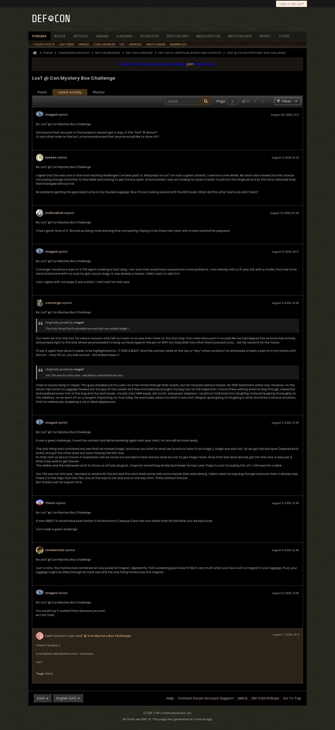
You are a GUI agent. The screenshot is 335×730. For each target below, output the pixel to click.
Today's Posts (44, 44)
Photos (99, 92)
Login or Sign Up (291, 4)
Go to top (292, 698)
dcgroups (149, 36)
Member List (178, 44)
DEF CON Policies (265, 698)
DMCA (243, 698)
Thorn (50, 503)
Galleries (124, 36)
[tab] (42, 92)
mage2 (51, 114)
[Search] (188, 101)
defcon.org (177, 36)
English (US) (68, 698)
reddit (265, 36)
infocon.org (240, 36)
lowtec (51, 157)
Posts (42, 92)
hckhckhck (54, 213)
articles (80, 36)
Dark (42, 698)
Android (135, 44)
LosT (49, 636)
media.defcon (208, 36)
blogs (59, 36)
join (190, 64)
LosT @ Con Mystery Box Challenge (103, 636)
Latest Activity (70, 92)
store (284, 36)
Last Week (66, 44)
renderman (54, 550)
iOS (122, 44)
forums (39, 36)
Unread (83, 44)
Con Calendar (104, 44)
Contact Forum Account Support (206, 698)
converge (53, 303)
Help (170, 698)
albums (102, 36)
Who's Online (155, 44)
